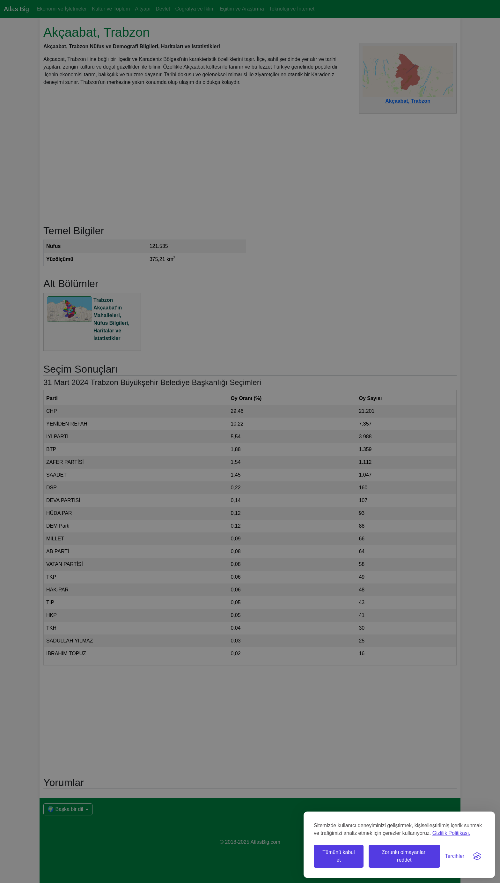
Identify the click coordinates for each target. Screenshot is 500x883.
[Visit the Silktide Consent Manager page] (477, 856)
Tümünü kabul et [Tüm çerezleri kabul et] (338, 856)
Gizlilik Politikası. (451, 833)
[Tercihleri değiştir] (454, 856)
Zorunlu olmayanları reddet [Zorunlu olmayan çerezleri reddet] (404, 856)
